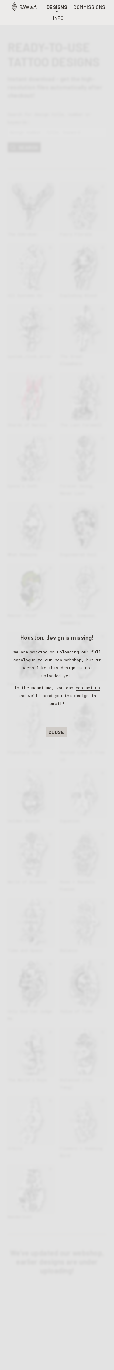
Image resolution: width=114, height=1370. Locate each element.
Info (58, 18)
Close (56, 732)
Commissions (89, 7)
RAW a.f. (24, 7)
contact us (88, 687)
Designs (57, 7)
